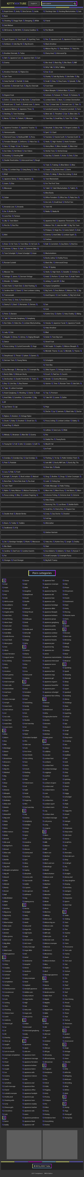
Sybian (24, 356)
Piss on (6, 225)
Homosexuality (8, 132)
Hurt (20, 249)
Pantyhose (47, 1072)
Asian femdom (8, 654)
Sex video (6, 151)
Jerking (47, 281)
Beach (5, 811)
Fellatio (14, 281)
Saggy (66, 793)
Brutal (5, 891)
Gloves (25, 846)
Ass (4, 594)
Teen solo (67, 950)
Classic (5, 1079)
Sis (4, 211)
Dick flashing (29, 286)
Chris (69, 156)
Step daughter (69, 880)
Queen (66, 626)
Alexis (5, 650)
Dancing (26, 636)
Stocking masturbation (66, 11)
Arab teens (74, 276)
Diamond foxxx (9, 137)
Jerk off (55, 281)
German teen (8, 360)
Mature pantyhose (29, 490)
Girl (24, 839)
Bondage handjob (15, 542)
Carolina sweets (27, 551)
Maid (45, 887)
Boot (14, 304)
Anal (4, 584)
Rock (5, 16)
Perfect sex (67, 202)
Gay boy (47, 156)
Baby (12, 421)
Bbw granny (7, 936)
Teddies (21, 523)
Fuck (25, 748)
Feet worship (28, 807)
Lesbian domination (71, 100)
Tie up (55, 458)
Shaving (66, 884)
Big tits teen (73, 225)
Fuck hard (48, 86)
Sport (66, 776)
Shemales (67, 853)
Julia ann (26, 1051)
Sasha (66, 751)
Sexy (65, 807)
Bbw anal (6, 804)
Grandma (26, 842)
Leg (45, 811)
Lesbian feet (48, 765)
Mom (45, 835)
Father (25, 730)
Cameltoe (16, 397)
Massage (47, 839)
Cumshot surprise (50, 109)
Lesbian (46, 744)
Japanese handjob (29, 1093)
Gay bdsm (64, 244)
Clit (4, 1034)
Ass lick (47, 202)
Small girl (67, 863)
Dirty (25, 643)
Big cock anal (74, 295)
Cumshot (6, 1048)
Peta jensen (68, 591)
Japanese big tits (50, 591)
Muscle (46, 891)
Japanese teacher (27, 128)
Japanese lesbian (29, 1065)
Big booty (6, 915)
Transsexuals (8, 295)
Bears (5, 523)
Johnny (21, 337)
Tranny (66, 954)
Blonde (5, 884)
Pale (10, 472)
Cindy (26, 81)
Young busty (59, 439)
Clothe (63, 397)
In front (47, 449)
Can (18, 146)
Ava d (71, 90)
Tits (65, 978)
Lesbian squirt (68, 235)
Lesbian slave (48, 814)
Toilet (46, 188)
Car (4, 1027)
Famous (16, 216)
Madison (47, 968)
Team (33, 379)
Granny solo (27, 877)
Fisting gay (55, 481)
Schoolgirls (48, 360)
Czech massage (8, 1086)
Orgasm (46, 1030)
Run (62, 281)
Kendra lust (48, 709)
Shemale (67, 678)
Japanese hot (49, 221)
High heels (55, 272)
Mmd (45, 859)
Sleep (66, 682)
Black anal (6, 940)
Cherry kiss (58, 509)
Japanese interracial (51, 661)
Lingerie (46, 828)
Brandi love (7, 104)
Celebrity (6, 1020)
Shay (53, 81)
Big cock (6, 818)
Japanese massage (30, 1058)
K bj (15, 528)
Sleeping (67, 675)
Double (25, 601)
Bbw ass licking (64, 174)
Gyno (25, 835)
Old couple (48, 346)
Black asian (7, 950)
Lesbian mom (48, 807)
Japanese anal (28, 1083)
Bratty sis (11, 211)
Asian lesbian (8, 689)
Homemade (27, 940)
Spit (65, 758)
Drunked (20, 421)
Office (46, 1023)
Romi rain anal (18, 481)
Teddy (12, 523)
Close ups (47, 467)
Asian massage (8, 699)
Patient (20, 118)
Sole (65, 818)
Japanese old (48, 594)
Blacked (6, 772)
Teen (65, 922)
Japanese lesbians (50, 615)
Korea (46, 706)
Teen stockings (18, 114)
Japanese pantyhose (30, 1118)
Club (10, 332)
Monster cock (48, 940)
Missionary (47, 954)
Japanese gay (28, 1097)
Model (46, 870)
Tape (5, 388)
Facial (46, 169)
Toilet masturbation (58, 188)
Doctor (47, 411)
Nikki (45, 1013)
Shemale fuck (17, 86)
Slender (47, 379)
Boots (5, 751)
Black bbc (48, 262)
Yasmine (47, 137)
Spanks (66, 783)
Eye (64, 114)
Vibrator (66, 1062)
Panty (66, 608)
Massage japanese (50, 975)
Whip (65, 1086)
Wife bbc (67, 1072)
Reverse (66, 661)
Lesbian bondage (50, 769)
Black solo (69, 411)
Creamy (6, 1076)
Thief (65, 985)
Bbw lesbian (7, 922)
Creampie (6, 971)
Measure (28, 118)
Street (66, 814)
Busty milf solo (58, 462)
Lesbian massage (50, 818)
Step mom (67, 737)
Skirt (4, 58)
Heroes (24, 146)
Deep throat (27, 612)
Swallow (66, 755)
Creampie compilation (11, 1055)
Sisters (5, 100)
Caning (5, 996)
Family (25, 706)
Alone (5, 668)
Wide (64, 430)
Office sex (62, 197)
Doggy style (16, 21)
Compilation (7, 982)
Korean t (75, 551)
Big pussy (6, 912)
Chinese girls (7, 1107)
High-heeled (56, 142)
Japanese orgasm (50, 682)
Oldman (46, 1048)
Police (46, 1107)
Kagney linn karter (50, 716)
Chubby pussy (61, 258)
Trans (66, 943)
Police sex (32, 142)
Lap (15, 407)
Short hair (67, 905)
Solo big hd (17, 44)
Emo (25, 671)
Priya (46, 407)
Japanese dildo (49, 608)
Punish (66, 598)
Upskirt (66, 1034)
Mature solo (48, 926)
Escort (46, 374)
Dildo (25, 587)
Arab (46, 276)
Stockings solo (49, 11)
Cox (4, 1072)
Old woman (48, 1062)
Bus (4, 741)
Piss (45, 1076)
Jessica (46, 668)
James (36, 104)
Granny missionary (59, 379)
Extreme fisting (50, 495)
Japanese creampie (50, 584)
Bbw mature (7, 832)
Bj (3, 779)
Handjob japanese (29, 989)
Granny (5, 62)
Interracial (26, 1027)
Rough (66, 643)
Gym (25, 859)
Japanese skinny (9, 179)
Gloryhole (47, 128)
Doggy (25, 640)
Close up (6, 1041)
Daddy (5, 1125)
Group (25, 828)
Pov (45, 435)
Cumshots (53, 244)
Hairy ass (47, 542)
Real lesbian (24, 476)
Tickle (66, 915)
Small (46, 81)
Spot (46, 132)
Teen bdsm (13, 221)
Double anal (7, 514)
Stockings (67, 703)
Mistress (47, 905)
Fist (24, 713)
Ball (45, 244)
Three (66, 1013)
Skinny (66, 699)
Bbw (4, 734)
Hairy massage (28, 947)
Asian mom (7, 727)
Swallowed (7, 528)
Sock (65, 762)
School (66, 716)
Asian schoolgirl (23, 253)
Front (17, 472)
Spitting (66, 779)
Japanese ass (48, 650)
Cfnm (12, 118)
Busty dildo (7, 374)
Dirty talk (48, 67)
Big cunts (47, 290)
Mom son (47, 853)
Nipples (46, 1003)
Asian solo (54, 104)
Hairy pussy (27, 1016)
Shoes (66, 786)
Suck (65, 908)
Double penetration (10, 160)
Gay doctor (55, 514)
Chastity (6, 1037)
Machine (46, 884)
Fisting (25, 696)
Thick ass (74, 49)
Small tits (67, 842)
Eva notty (26, 657)
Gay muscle (27, 880)
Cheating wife (8, 1100)
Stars (46, 174)
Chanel (5, 1090)
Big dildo (6, 943)
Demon (31, 304)
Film (24, 804)
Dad (24, 584)
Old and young (49, 1058)
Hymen (47, 383)
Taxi (65, 964)
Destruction (7, 379)
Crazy (46, 514)
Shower (66, 748)
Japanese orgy (49, 675)
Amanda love (8, 207)
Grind (46, 337)
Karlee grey (48, 314)
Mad (46, 332)
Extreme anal (64, 495)
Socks (66, 765)
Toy (65, 996)
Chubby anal (7, 1097)
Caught (5, 1044)
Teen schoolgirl (8, 253)
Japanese (26, 1044)
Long (45, 825)
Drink (25, 622)
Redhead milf (22, 137)
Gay (24, 814)
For (4, 556)
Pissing (46, 1097)
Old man (46, 1034)
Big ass (5, 765)
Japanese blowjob (50, 612)
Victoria (74, 272)
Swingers (67, 891)
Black (5, 755)
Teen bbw (23, 244)
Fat (24, 727)
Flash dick (17, 286)
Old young (47, 1055)
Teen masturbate (51, 179)
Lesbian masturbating (31, 323)
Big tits (5, 769)
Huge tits (26, 929)
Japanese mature (9, 109)
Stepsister (67, 898)
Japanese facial (58, 323)
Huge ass (57, 230)
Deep (25, 615)
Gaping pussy (28, 901)
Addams (59, 551)
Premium (53, 393)
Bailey (73, 421)
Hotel (25, 957)
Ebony (25, 654)
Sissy (65, 720)
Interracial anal (26, 160)
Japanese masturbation (52, 657)
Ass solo (6, 716)
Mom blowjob (49, 90)
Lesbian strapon (49, 783)
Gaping (25, 870)
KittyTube (17, 3)
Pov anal (30, 481)
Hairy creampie (28, 978)
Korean (46, 703)
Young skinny (21, 360)
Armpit (5, 476)
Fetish (25, 776)
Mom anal (47, 919)
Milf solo (46, 933)
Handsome (27, 961)
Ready (56, 467)
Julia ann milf (61, 225)
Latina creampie (16, 388)
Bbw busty (48, 193)
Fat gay (47, 518)
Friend (46, 21)
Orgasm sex (69, 509)
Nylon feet (47, 996)
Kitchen (46, 734)
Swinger (66, 821)
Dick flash (7, 286)
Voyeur (66, 1055)
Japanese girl (48, 678)
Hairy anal (26, 926)
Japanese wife (28, 1072)
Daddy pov (48, 439)
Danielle (65, 272)
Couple (5, 1069)
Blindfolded (7, 898)
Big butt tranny (50, 560)
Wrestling (67, 1083)
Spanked (67, 692)
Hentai (25, 908)
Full (14, 444)
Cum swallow (62, 295)
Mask (45, 957)
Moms (46, 898)
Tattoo (66, 1009)
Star (65, 846)
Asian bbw (7, 723)
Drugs (61, 476)
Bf (4, 402)
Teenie (66, 1027)
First (25, 765)
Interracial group (60, 262)
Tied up (66, 1020)
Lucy (5, 472)
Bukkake (6, 800)
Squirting (67, 713)
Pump (66, 580)
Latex (46, 748)
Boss (5, 828)
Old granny (7, 30)
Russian (66, 633)
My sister (25, 100)
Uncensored (68, 1041)
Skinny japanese (24, 179)
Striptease (67, 828)
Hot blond (17, 151)
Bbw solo (6, 853)
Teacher (66, 933)
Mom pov (47, 936)
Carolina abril (8, 290)
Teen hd (47, 207)
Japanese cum (14, 58)
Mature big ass (50, 49)
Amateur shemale (10, 72)
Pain (65, 584)
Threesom (67, 1023)
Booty (5, 887)
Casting (6, 1003)
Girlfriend (26, 894)
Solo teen (67, 835)
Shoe (65, 790)
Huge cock (27, 1013)
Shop (65, 859)
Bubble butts (72, 504)
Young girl (7, 444)
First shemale (25, 300)
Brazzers (6, 762)
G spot (52, 132)
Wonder (6, 281)
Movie (46, 901)
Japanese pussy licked (71, 39)
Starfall (18, 81)
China (5, 964)
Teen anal (67, 961)
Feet (25, 699)
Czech (5, 1016)
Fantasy (47, 239)
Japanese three (25, 109)
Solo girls (75, 383)
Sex (65, 744)
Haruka (47, 323)
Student (67, 727)
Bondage (6, 748)
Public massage (50, 486)
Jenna (46, 654)
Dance (5, 342)
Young (66, 1107)
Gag (24, 898)
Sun (45, 304)
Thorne (76, 351)
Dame (67, 169)
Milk (45, 842)
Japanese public (49, 626)
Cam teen (7, 76)
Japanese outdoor (50, 633)
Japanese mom (28, 1055)
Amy (4, 664)
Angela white (8, 612)
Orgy (45, 1044)
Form (78, 109)
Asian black (7, 640)
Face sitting (27, 758)
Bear (4, 783)
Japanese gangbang (51, 622)
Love (45, 793)
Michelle (67, 351)
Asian (5, 587)
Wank (26, 542)
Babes (5, 919)
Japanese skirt (28, 58)
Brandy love (26, 104)
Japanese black (28, 1121)
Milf (45, 849)
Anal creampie (8, 682)
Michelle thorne (50, 351)
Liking (53, 174)
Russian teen (64, 383)
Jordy (17, 11)
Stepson (67, 894)
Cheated (65, 514)
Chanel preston (8, 989)
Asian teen (7, 706)
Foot (25, 689)
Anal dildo (56, 235)
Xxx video (6, 323)
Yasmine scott (71, 137)
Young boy (67, 1118)
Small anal (57, 202)
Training (54, 165)
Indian (25, 1023)
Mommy (46, 912)
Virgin (66, 1048)
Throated (57, 114)
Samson (59, 411)
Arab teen (63, 276)
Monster (47, 894)
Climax (14, 337)
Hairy (25, 915)
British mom (61, 90)
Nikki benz (47, 989)
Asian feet (7, 720)
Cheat (5, 1062)
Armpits (14, 476)
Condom (28, 444)
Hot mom (26, 943)
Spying (52, 267)
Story (65, 769)
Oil (44, 1037)
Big (4, 776)
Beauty (5, 790)
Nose (14, 249)
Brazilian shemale (9, 53)
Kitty (45, 713)
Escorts (63, 374)
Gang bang (26, 169)
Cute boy (12, 383)
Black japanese (8, 954)
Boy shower (22, 383)
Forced (25, 709)
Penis (5, 314)
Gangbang (27, 821)
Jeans (5, 183)
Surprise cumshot (66, 109)
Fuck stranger (17, 560)
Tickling (66, 919)
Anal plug (6, 425)
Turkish (66, 989)
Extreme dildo (30, 249)
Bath (5, 905)
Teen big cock (56, 337)
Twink (66, 975)
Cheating (6, 21)
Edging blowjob (33, 337)
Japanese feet (49, 671)
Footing (26, 797)
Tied (65, 992)
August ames (8, 657)
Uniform (66, 1037)
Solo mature (7, 25)
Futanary (73, 95)
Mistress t (47, 950)
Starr (46, 546)
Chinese (6, 961)
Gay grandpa (29, 458)
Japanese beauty (50, 640)
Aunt (5, 696)
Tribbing (66, 1006)
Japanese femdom (10, 128)
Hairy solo (26, 1009)
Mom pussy (58, 490)
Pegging (46, 1090)
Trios (34, 169)
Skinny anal (67, 877)
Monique (47, 929)
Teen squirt (20, 39)
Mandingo (47, 866)
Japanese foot (49, 580)
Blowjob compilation (10, 870)
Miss (45, 964)
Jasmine (6, 86)
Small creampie (50, 556)
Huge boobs (27, 999)
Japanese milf (28, 1125)
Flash (25, 734)
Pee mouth (48, 30)
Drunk (5, 421)
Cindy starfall (8, 81)
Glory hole (58, 128)
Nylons (5, 416)
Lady (5, 332)
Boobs (5, 807)
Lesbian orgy (14, 169)
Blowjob (6, 793)
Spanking (67, 668)
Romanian (22, 304)
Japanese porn (49, 689)
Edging (25, 678)
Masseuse (7, 188)
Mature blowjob (69, 346)
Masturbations (49, 253)
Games (32, 356)
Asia (4, 647)
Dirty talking (59, 67)
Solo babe (69, 76)
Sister (66, 685)
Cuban (5, 197)
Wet (4, 235)
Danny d (6, 304)
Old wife (17, 30)
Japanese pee (48, 643)
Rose (65, 654)
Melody (6, 435)
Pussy (46, 1111)
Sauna (66, 839)
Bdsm (5, 737)
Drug (46, 476)
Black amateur (49, 44)
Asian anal (6, 626)
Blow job (47, 114)
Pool (4, 462)
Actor (63, 156)
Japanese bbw (28, 1086)
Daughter (26, 591)
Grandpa (6, 458)
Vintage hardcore (63, 369)
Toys (65, 1016)
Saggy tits (67, 811)
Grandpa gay (17, 458)
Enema (47, 235)
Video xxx (16, 323)
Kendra (46, 720)
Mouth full (48, 444)
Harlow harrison (50, 532)
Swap (65, 734)
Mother (46, 856)
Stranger (6, 560)
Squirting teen (33, 39)
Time (15, 300)
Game (25, 832)
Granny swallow (29, 30)
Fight (25, 790)
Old (45, 1027)
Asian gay (6, 608)
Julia (24, 1079)
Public (46, 1086)
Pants (66, 619)
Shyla (65, 804)
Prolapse (47, 230)
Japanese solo (28, 1111)
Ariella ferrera (8, 636)
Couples (58, 346)
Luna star (6, 216)
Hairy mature (15, 490)
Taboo (66, 940)
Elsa (11, 183)
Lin (51, 72)
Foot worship (28, 723)
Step (65, 772)
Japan (25, 1048)
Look (46, 481)
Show (66, 870)
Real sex (73, 244)
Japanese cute (49, 601)
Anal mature (7, 709)
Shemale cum (66, 104)
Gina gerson (25, 11)
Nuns (59, 100)
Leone (56, 397)
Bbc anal (47, 62)
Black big (57, 62)
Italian (25, 1037)
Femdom (26, 692)
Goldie (25, 884)
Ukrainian (14, 435)
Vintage (6, 276)
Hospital (26, 964)
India (25, 1034)
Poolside (12, 462)
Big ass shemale (31, 86)
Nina (45, 1006)
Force (25, 716)
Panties (46, 1125)
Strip (65, 825)
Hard (25, 975)
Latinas (47, 430)
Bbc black (66, 62)
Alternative (48, 523)
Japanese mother (50, 636)
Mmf (45, 971)
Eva (45, 72)
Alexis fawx (7, 622)
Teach (17, 104)
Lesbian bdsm (49, 100)
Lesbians (47, 762)
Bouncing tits (49, 504)
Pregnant (47, 1069)
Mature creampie (50, 943)
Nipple (46, 999)
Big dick (6, 866)
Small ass (47, 509)
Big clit (5, 873)
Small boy (57, 118)
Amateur (6, 671)
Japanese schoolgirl (50, 692)
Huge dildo (27, 950)
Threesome (68, 947)
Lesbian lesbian (63, 421)
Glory (25, 863)
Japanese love (48, 598)
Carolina (6, 551)
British (5, 933)
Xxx (65, 1100)
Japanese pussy (49, 629)
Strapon (66, 709)
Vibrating (21, 393)
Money (46, 880)
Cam (4, 1058)
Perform (54, 276)
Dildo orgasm (49, 369)
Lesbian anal (48, 786)
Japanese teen (28, 1100)
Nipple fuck (47, 1009)
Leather (46, 776)
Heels (46, 142)
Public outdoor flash (68, 458)
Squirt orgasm (8, 39)
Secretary (67, 887)
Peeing (46, 1114)
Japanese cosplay (29, 1104)
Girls (20, 444)
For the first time (51, 183)
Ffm (24, 741)
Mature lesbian (49, 961)
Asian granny (7, 675)
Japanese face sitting (51, 696)
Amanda (19, 207)
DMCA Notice (48, 1173)
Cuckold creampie (9, 1093)
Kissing (46, 730)
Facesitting (27, 703)
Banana (13, 314)
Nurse (5, 118)
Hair (24, 1006)
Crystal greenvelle (22, 346)
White (66, 1090)
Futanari (56, 95)
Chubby (6, 985)
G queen (26, 887)
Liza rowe (61, 504)
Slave (65, 706)
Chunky (47, 76)
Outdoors (6, 44)
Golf (34, 444)
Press (32, 137)
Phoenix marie (69, 615)
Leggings (47, 772)
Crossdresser (8, 992)
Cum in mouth (8, 1051)
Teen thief (7, 486)
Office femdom (50, 197)
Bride (5, 835)
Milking (46, 915)
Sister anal (15, 100)
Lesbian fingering (28, 495)
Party (45, 1093)
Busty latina (49, 258)
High (25, 1003)
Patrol (46, 1083)
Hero (5, 146)
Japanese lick (55, 39)
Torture (66, 971)
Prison (66, 587)
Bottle (5, 859)
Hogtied (26, 985)
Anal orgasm (49, 295)
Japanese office (28, 1090)
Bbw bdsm (64, 165)
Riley (17, 495)
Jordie (35, 11)
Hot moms (69, 490)
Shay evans (61, 81)
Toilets (71, 188)
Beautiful (6, 814)
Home (25, 968)
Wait (5, 174)
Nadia (46, 211)
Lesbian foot (48, 758)
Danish (55, 156)
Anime (5, 591)
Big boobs (6, 797)
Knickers (14, 416)
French (25, 769)
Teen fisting (68, 999)
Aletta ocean (7, 601)
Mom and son (48, 863)
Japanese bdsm (29, 1069)
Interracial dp (60, 53)
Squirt (66, 689)
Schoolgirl (67, 797)
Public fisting (63, 486)
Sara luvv (56, 430)
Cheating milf (17, 156)
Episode (71, 81)
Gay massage (8, 369)
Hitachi (15, 425)
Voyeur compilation (51, 286)
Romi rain (6, 481)
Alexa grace (7, 643)
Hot (24, 954)
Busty (5, 856)
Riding (66, 647)
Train (46, 165)
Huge (25, 936)
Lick (45, 779)
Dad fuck (15, 551)
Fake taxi (26, 744)
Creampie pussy (64, 556)
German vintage (25, 276)
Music (46, 908)
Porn (65, 594)
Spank (66, 671)
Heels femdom (69, 142)
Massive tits (8, 272)
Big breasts (28, 44)
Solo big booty (57, 76)
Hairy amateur (49, 328)
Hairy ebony (48, 500)
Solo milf (47, 462)
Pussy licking (8, 346)
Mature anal (48, 877)
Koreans (46, 723)
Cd (4, 1030)
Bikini (5, 901)
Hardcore (26, 971)
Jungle (67, 542)
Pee (45, 39)
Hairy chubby (68, 314)
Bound (5, 877)
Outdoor (47, 1041)
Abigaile (6, 337)
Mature (46, 846)
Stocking (6, 114)
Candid (5, 1065)
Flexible (26, 720)
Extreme (6, 249)
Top (45, 393)
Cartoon (47, 95)
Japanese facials (73, 323)
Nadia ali (54, 211)
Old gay (46, 1051)
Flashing (47, 458)
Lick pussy (47, 821)
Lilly (4, 221)
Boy (4, 383)
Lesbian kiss (48, 800)
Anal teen (6, 692)
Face (25, 762)
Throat (64, 95)
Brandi (5, 839)
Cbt (4, 542)
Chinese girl (7, 1023)
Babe (5, 880)
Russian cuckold (9, 262)
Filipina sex (23, 72)
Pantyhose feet (49, 1118)
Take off (47, 397)
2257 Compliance (37, 1173)
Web (65, 1093)
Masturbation (48, 873)
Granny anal (27, 853)
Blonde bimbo (20, 514)
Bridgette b (7, 846)
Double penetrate (21, 379)
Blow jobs (72, 114)
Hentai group (61, 151)
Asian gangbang (9, 393)
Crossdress (7, 1111)
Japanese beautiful (50, 685)
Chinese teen (8, 1013)
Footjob (26, 685)
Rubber (66, 650)
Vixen (66, 1058)
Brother (53, 476)
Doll (24, 605)
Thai (46, 104)
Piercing (66, 612)
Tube (75, 104)
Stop (5, 169)
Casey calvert (68, 230)
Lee (60, 351)
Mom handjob (61, 146)
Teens (66, 957)
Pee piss (14, 225)
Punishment (68, 601)
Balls (4, 947)
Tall (65, 936)
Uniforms (22, 142)
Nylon (5, 490)
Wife (65, 1069)
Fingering (26, 800)
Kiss (45, 727)
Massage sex (21, 369)
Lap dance (7, 407)
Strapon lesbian (70, 128)
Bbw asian (6, 926)
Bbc (4, 744)
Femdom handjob (29, 737)
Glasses (26, 849)
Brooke (5, 929)
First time (7, 300)
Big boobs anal (57, 169)
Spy (45, 267)
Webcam (67, 1079)
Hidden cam (27, 992)
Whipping (67, 1076)
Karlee (58, 314)
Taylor (66, 968)
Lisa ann (46, 755)
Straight (66, 873)
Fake (25, 779)
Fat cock (33, 244)
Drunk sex (29, 421)
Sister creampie (72, 476)
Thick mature (63, 49)
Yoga (65, 1111)
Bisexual (6, 863)
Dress (25, 626)
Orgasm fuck (8, 95)
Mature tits (48, 225)
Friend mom (27, 783)
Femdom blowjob (9, 142)
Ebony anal (48, 53)
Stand (17, 290)
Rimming (67, 640)
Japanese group (49, 619)
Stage (11, 146)
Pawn (65, 605)
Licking (46, 797)
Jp (53, 411)
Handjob (26, 912)
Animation (7, 629)
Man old (24, 435)
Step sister (68, 832)
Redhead (67, 657)
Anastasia (6, 678)
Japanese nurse (49, 664)
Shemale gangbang (16, 318)
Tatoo (21, 53)
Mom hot (47, 490)
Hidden (25, 919)
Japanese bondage (50, 605)
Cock (46, 309)
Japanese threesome (65, 221)
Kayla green (7, 11)
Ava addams (49, 551)
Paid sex (55, 374)
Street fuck (48, 342)
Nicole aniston (49, 992)
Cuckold (6, 978)
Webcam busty (20, 374)
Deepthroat (7, 356)
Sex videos (27, 151)
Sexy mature (58, 290)
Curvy (5, 1104)
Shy (65, 866)
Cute (5, 999)
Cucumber (27, 397)
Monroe (46, 947)
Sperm (66, 901)
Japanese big (48, 647)
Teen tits (67, 118)
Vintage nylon (25, 416)
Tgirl (4, 318)
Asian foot (7, 615)
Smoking (67, 741)
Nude (45, 1016)
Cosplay (6, 968)
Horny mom (48, 146)
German (26, 856)
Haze (67, 551)
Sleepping (27, 21)
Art (4, 713)
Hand (25, 982)
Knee (5, 244)
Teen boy (47, 118)
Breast (5, 849)
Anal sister (35, 100)
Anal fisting (7, 619)
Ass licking (7, 661)
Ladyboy (46, 751)
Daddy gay (27, 619)
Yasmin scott (58, 137)
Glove (25, 866)
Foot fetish (27, 755)
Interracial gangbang (30, 1030)
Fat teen (13, 244)
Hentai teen (49, 151)
